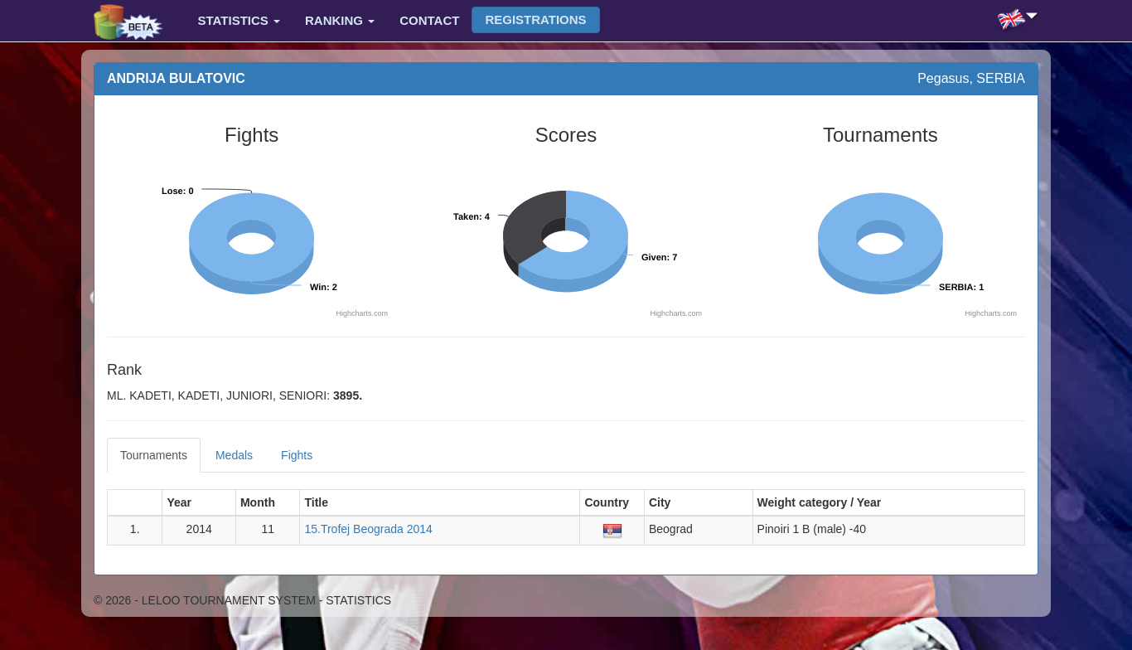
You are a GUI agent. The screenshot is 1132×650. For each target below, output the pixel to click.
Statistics (239, 20)
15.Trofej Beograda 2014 (368, 529)
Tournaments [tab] (153, 455)
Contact (429, 20)
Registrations (535, 19)
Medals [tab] (234, 455)
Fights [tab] (296, 455)
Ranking (340, 20)
